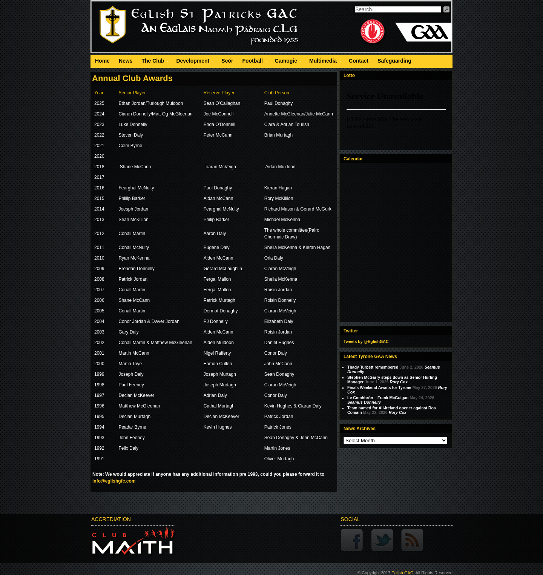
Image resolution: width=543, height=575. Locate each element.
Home (102, 61)
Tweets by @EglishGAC (366, 341)
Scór (227, 61)
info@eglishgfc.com (113, 481)
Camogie (286, 62)
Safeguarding (394, 61)
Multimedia (323, 62)
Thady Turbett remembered (372, 367)
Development (193, 62)
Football (252, 62)
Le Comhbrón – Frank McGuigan (377, 397)
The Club (153, 62)
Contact (358, 61)
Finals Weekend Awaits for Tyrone (379, 387)
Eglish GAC (402, 572)
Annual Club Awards (132, 78)
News (126, 61)
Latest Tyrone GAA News (370, 356)
